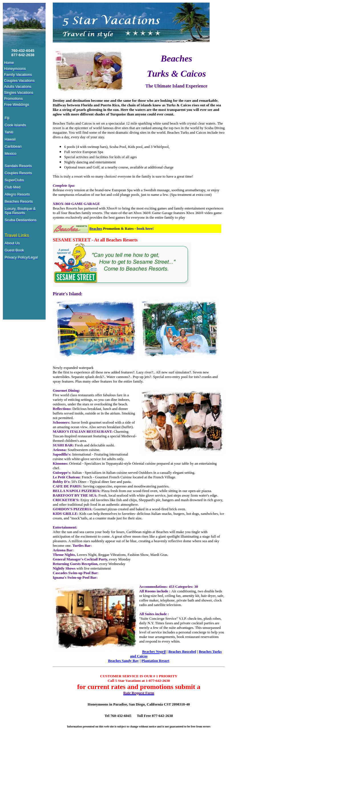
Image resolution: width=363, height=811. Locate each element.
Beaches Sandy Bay (123, 660)
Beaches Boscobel (182, 651)
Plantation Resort (155, 660)
